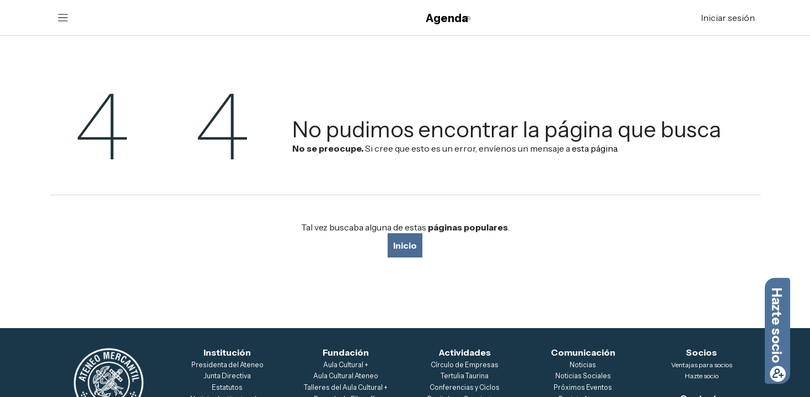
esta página (594, 148)
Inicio (405, 245)
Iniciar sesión (728, 17)
